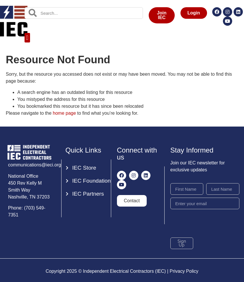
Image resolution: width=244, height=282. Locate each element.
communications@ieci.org (34, 164)
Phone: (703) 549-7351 (26, 211)
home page (64, 113)
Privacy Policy (184, 271)
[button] (27, 37)
